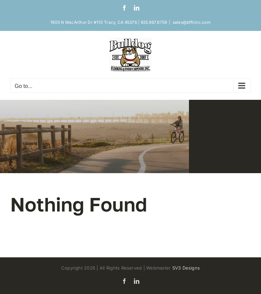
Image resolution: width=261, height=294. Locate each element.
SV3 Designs (186, 268)
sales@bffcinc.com (192, 22)
